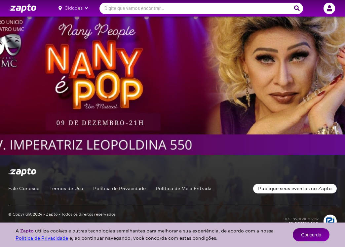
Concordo (311, 234)
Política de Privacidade (119, 188)
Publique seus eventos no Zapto (295, 188)
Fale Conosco (24, 188)
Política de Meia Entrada (183, 188)
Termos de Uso (66, 188)
